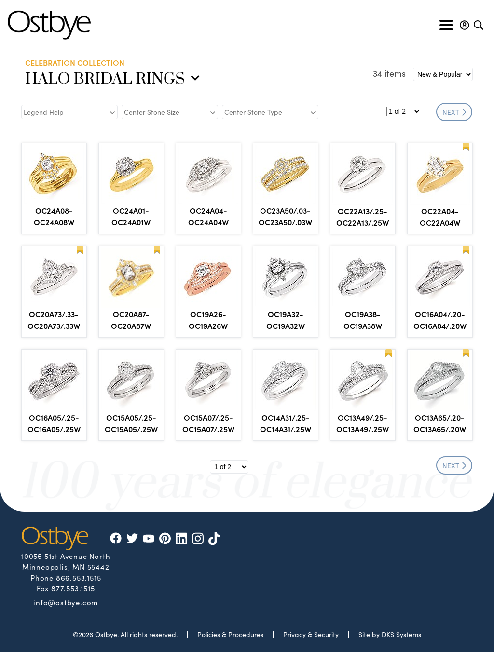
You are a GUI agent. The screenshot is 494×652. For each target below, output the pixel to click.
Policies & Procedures (230, 634)
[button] (464, 25)
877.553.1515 (73, 588)
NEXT (454, 112)
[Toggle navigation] (446, 25)
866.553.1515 (78, 577)
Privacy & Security (311, 634)
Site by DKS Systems (389, 634)
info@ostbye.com (65, 602)
